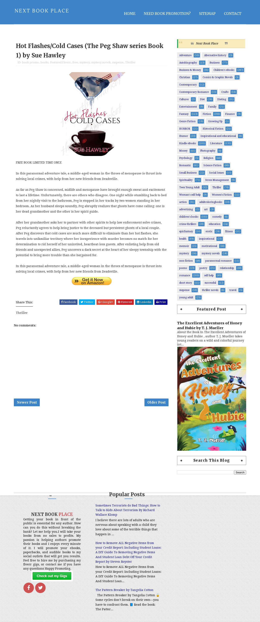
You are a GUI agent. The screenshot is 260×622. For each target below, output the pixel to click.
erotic (209, 231)
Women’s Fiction (222, 194)
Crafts (224, 92)
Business (215, 62)
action (183, 202)
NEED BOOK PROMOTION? (167, 13)
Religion (208, 158)
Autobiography (188, 62)
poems (183, 268)
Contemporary (188, 84)
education (214, 224)
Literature (216, 143)
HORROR (184, 128)
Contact (232, 13)
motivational (209, 246)
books (44, 62)
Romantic (185, 165)
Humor (183, 136)
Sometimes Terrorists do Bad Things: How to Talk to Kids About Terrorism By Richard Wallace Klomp (127, 510)
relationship (227, 268)
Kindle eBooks (187, 143)
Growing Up (215, 121)
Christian (184, 77)
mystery (85, 62)
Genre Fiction (187, 121)
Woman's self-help (190, 194)
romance (184, 275)
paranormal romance (218, 260)
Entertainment (188, 106)
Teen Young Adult (189, 187)
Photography (207, 150)
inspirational (206, 238)
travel (232, 290)
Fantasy (184, 114)
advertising (186, 209)
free (75, 62)
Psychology (185, 158)
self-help (209, 275)
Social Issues (216, 172)
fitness (229, 231)
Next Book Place (207, 43)
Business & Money (190, 70)
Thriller (130, 62)
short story (185, 282)
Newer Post (27, 402)
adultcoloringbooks (210, 202)
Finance (230, 114)
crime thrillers (187, 224)
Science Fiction (212, 165)
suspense (118, 62)
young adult (186, 297)
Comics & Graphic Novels (218, 77)
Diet (202, 99)
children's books (188, 216)
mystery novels (101, 62)
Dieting (221, 99)
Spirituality (186, 180)
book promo (30, 62)
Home (129, 13)
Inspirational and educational (218, 136)
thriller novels (210, 290)
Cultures (184, 99)
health (182, 238)
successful (210, 282)
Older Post (156, 402)
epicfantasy (186, 231)
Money (183, 150)
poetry (203, 268)
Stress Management (217, 180)
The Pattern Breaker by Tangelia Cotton (124, 590)
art (206, 209)
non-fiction (186, 260)
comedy (217, 216)
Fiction (207, 114)
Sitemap (207, 13)
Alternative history (215, 55)
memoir (184, 246)
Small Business (188, 172)
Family (212, 106)
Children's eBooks (224, 70)
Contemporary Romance (194, 92)
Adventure (185, 55)
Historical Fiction (213, 128)
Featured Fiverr (60, 62)
